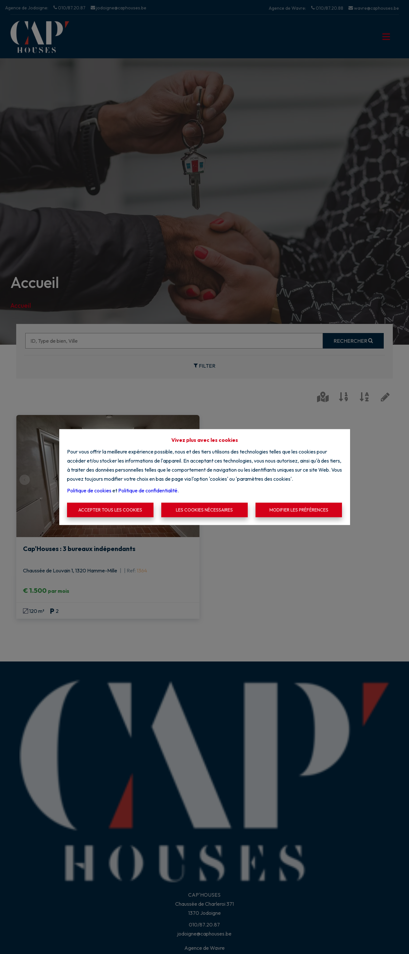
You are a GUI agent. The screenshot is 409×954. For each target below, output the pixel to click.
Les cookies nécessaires (204, 510)
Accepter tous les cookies (110, 510)
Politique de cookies (89, 490)
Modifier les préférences (298, 510)
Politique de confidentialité (147, 490)
